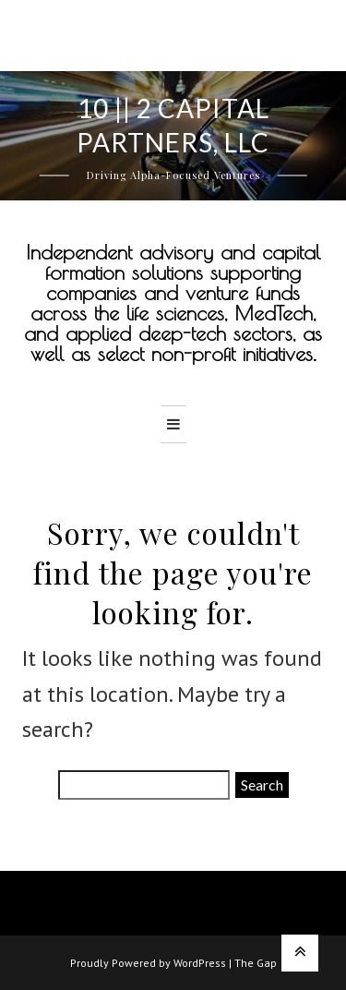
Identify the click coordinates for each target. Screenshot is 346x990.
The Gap (255, 963)
